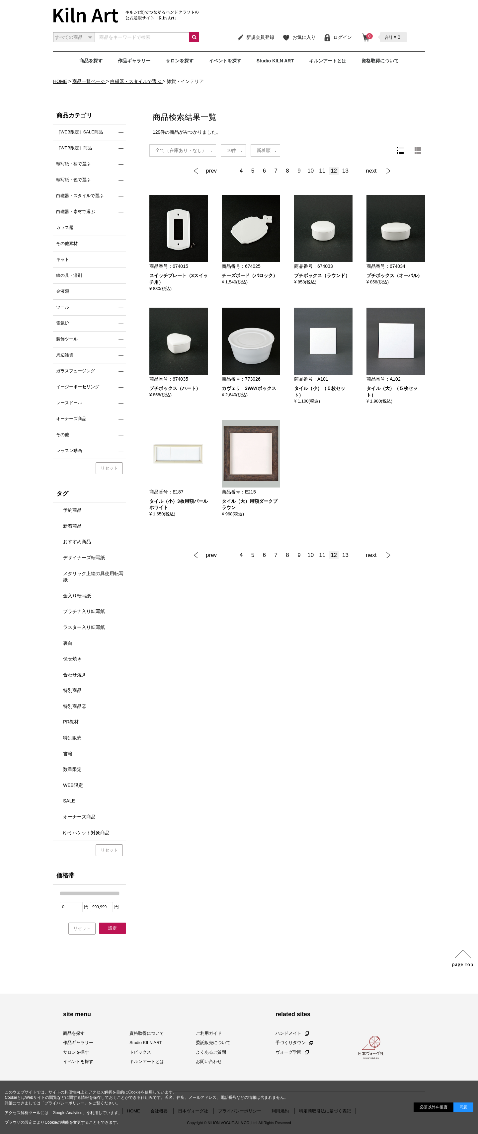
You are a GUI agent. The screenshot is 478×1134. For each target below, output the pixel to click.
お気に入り (299, 37)
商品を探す (91, 60)
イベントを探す (225, 60)
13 (345, 171)
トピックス (140, 1051)
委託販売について (213, 1042)
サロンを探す (180, 60)
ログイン (338, 37)
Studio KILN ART (275, 60)
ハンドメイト (292, 1033)
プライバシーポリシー (64, 1103)
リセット (109, 468)
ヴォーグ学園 (292, 1051)
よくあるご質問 (211, 1051)
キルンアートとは (327, 60)
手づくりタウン (294, 1042)
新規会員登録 (255, 37)
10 (310, 171)
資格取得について (380, 60)
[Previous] (214, 171)
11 (322, 171)
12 (334, 171)
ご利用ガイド (209, 1033)
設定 (112, 928)
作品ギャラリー (134, 60)
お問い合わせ (209, 1061)
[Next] (376, 171)
